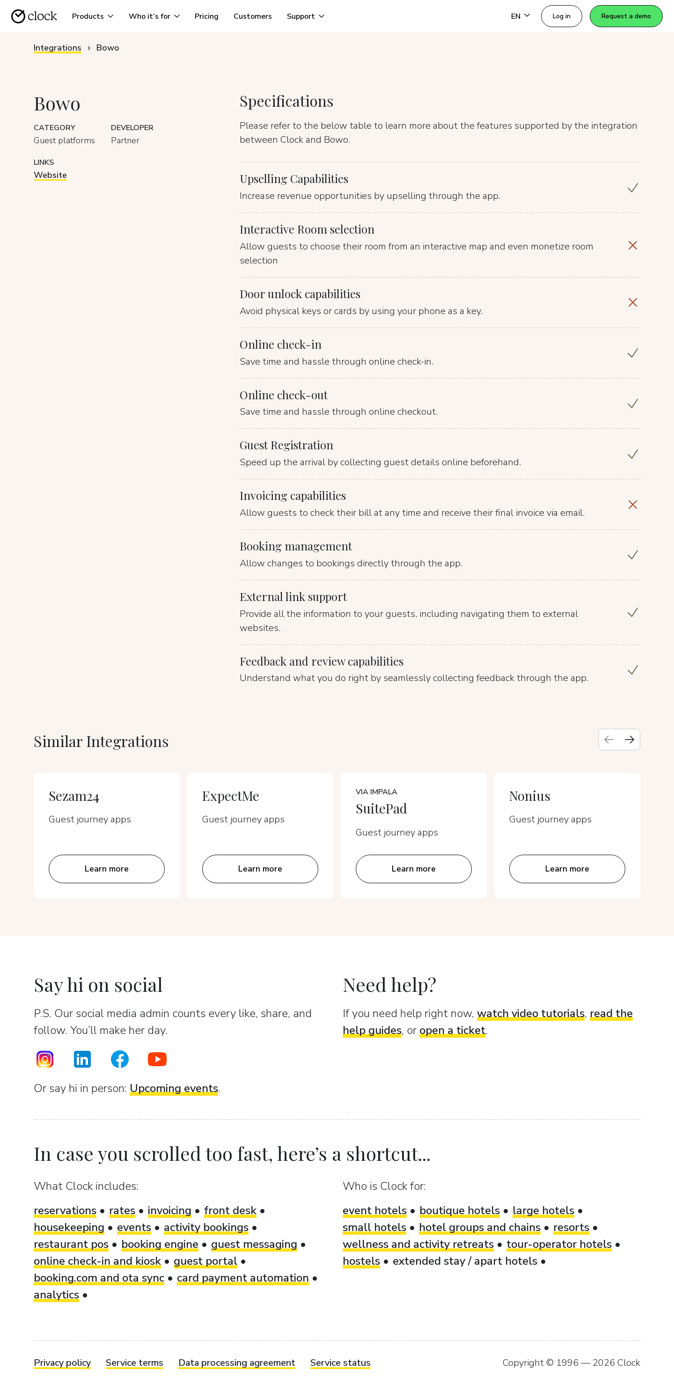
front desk (230, 1210)
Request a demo (626, 16)
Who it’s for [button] (149, 16)
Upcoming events (174, 1088)
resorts (571, 1227)
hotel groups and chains (480, 1227)
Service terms (134, 1362)
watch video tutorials (531, 1013)
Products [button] (88, 16)
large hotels (543, 1210)
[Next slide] (629, 739)
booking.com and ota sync (99, 1277)
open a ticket (452, 1030)
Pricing (207, 16)
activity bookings (206, 1227)
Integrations (57, 47)
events (134, 1227)
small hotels (374, 1227)
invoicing (169, 1210)
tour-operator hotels (559, 1244)
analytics (56, 1294)
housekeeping (69, 1227)
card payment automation (243, 1277)
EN (515, 16)
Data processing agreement (236, 1362)
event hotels (375, 1210)
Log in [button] (562, 16)
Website (50, 175)
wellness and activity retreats (418, 1244)
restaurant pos (71, 1244)
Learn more (107, 868)
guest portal (205, 1260)
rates (122, 1210)
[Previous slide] (609, 739)
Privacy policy (62, 1362)
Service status (340, 1362)
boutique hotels (459, 1210)
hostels (361, 1260)
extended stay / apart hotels (465, 1260)
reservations (65, 1210)
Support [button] (301, 16)
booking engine (159, 1244)
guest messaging (254, 1244)
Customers (253, 16)
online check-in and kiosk (97, 1260)
